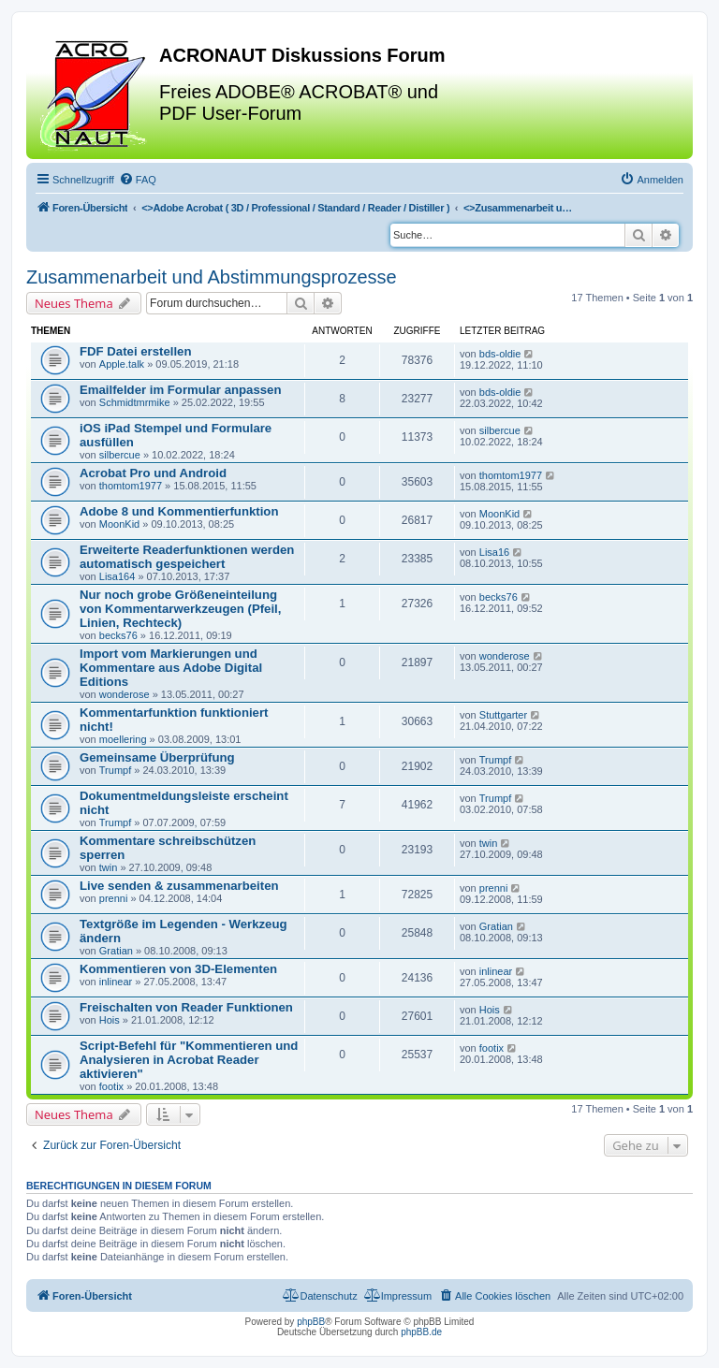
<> (295, 207)
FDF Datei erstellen (135, 351)
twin (108, 867)
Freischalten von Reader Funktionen (186, 1007)
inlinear (115, 981)
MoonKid (119, 524)
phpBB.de (421, 1332)
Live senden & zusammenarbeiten (179, 886)
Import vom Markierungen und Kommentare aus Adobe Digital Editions (171, 668)
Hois (109, 1020)
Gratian (116, 950)
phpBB (311, 1322)
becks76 (118, 635)
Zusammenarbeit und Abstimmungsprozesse (211, 277)
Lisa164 (117, 576)
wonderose (124, 694)
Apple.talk (121, 364)
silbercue (119, 454)
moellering (123, 739)
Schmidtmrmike (134, 402)
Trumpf (115, 770)
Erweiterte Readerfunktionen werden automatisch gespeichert (187, 557)
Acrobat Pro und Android (153, 473)
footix (111, 1086)
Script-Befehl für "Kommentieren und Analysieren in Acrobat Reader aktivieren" (189, 1060)
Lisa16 (494, 552)
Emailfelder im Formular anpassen (180, 390)
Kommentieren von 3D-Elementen (178, 969)
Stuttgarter (503, 714)
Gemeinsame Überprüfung (157, 757)
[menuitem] (137, 179)
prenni (113, 898)
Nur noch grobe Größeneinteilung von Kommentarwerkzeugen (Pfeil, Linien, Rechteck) (180, 609)
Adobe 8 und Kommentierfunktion (179, 511)
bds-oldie (500, 353)
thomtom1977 (130, 485)
